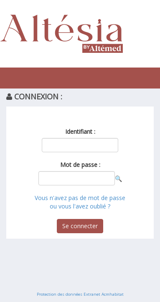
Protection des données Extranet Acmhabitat (80, 294)
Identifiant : (80, 131)
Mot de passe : (80, 165)
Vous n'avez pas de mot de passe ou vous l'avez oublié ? (80, 202)
